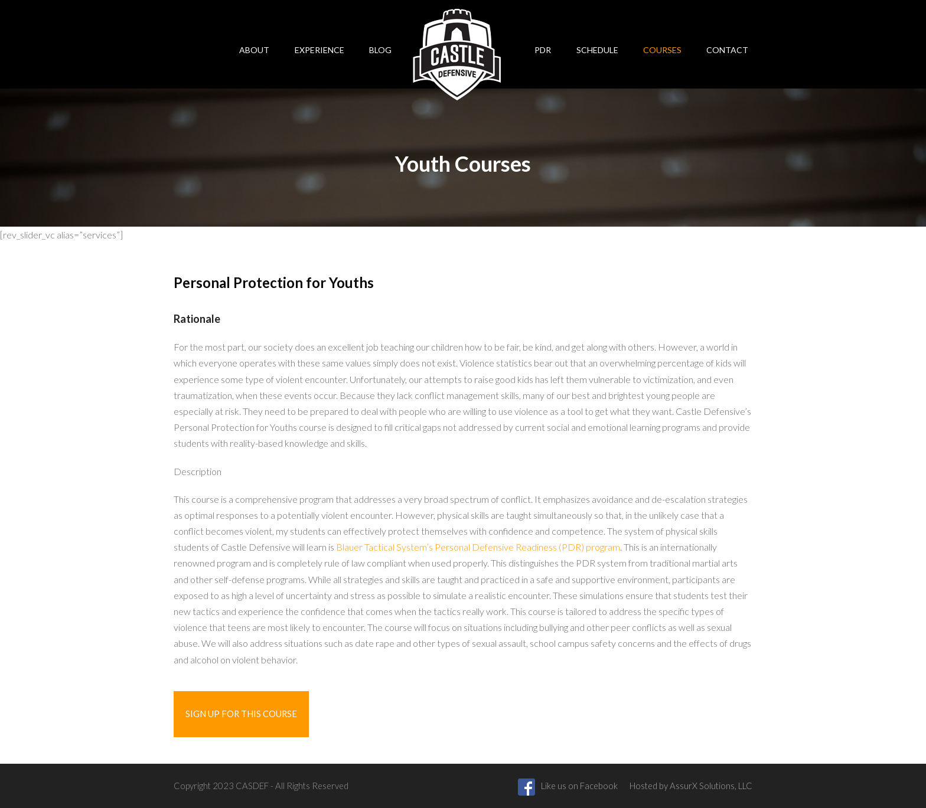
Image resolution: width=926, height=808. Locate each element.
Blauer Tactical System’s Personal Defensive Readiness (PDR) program (478, 546)
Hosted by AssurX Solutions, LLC (691, 785)
